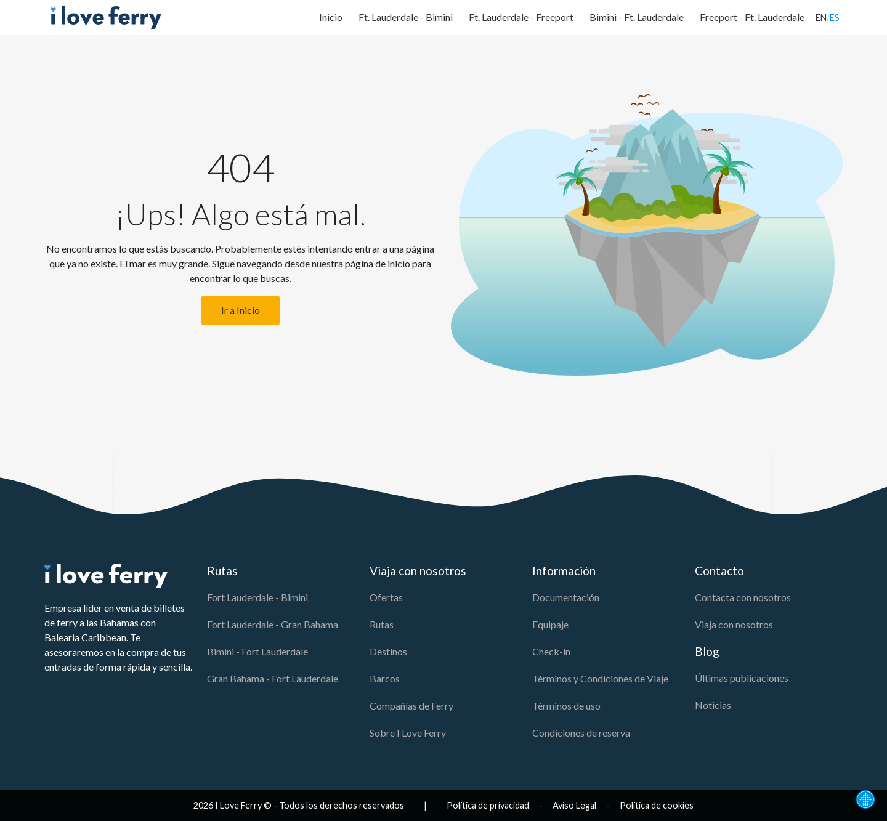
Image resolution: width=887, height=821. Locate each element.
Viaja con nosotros (734, 624)
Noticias (713, 705)
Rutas (382, 624)
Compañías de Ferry (411, 705)
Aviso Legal (574, 805)
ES (835, 17)
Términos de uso (566, 705)
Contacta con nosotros (743, 597)
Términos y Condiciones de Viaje (600, 678)
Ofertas (386, 597)
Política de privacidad (488, 805)
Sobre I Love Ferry (408, 732)
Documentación (565, 597)
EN (821, 17)
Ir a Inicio (240, 310)
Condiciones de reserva (581, 732)
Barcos (385, 678)
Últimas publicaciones (741, 678)
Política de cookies (657, 805)
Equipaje (550, 624)
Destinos (388, 651)
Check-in (551, 651)
